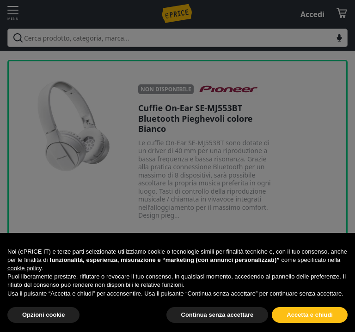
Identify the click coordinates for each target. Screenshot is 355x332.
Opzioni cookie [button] (43, 314)
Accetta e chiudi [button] (310, 314)
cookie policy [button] (24, 268)
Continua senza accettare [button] (217, 314)
